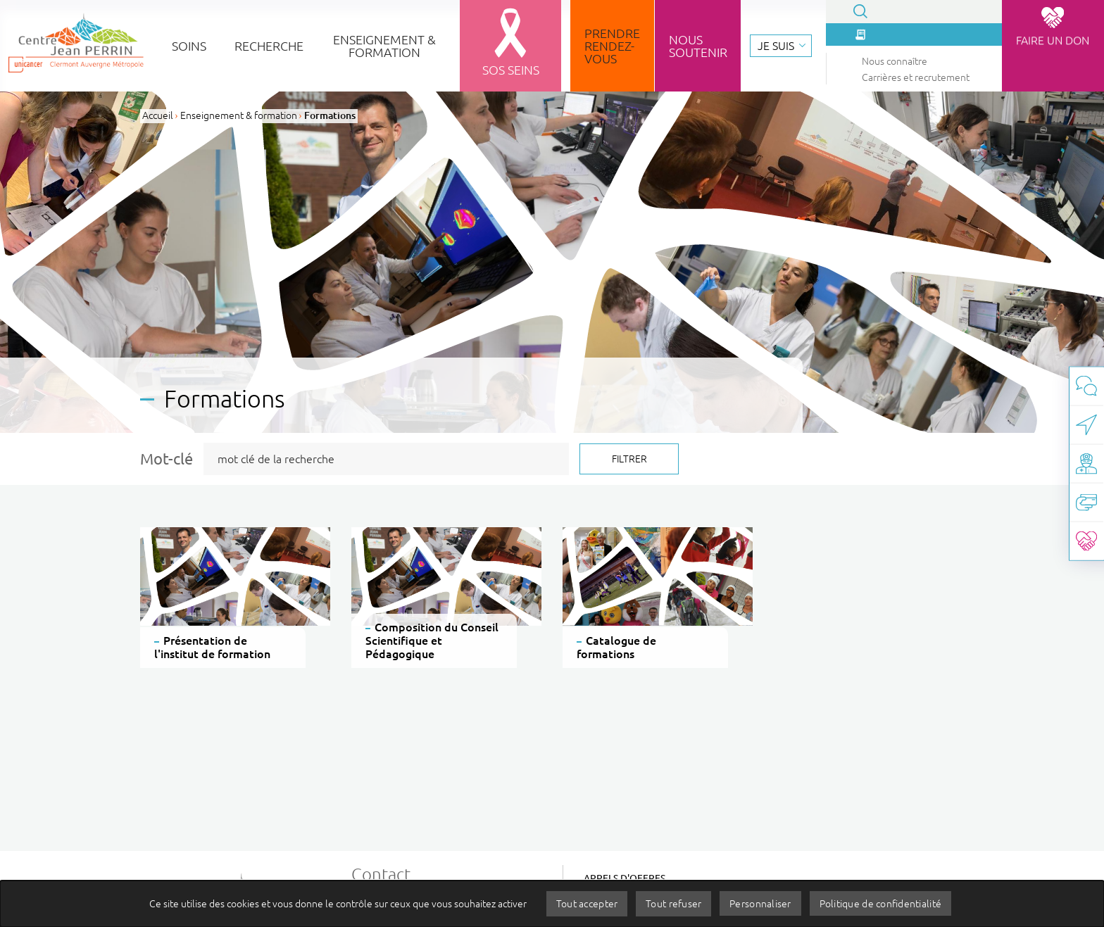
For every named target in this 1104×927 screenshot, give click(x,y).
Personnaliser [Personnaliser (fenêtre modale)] (761, 903)
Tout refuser (673, 903)
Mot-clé (166, 458)
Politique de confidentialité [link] (883, 903)
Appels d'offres (624, 878)
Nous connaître (73, 152)
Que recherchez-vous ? (101, 103)
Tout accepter (584, 903)
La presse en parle (94, 126)
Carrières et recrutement (98, 169)
